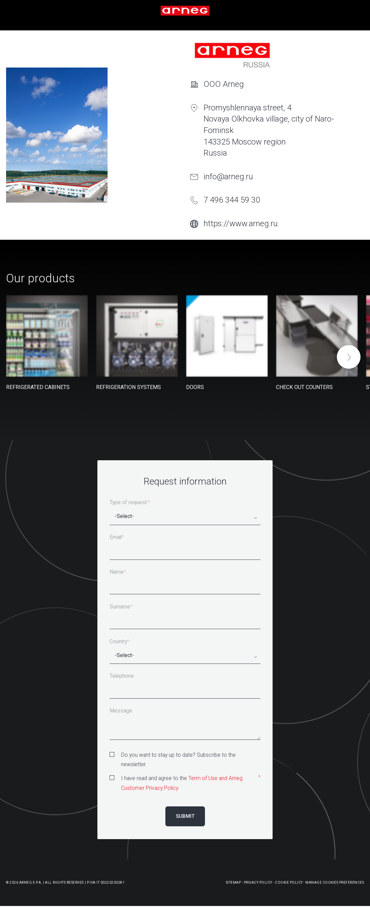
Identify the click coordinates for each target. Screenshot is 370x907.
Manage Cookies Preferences (334, 882)
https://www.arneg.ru (241, 223)
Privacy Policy (258, 882)
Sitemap (233, 882)
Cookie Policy (289, 882)
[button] (349, 357)
